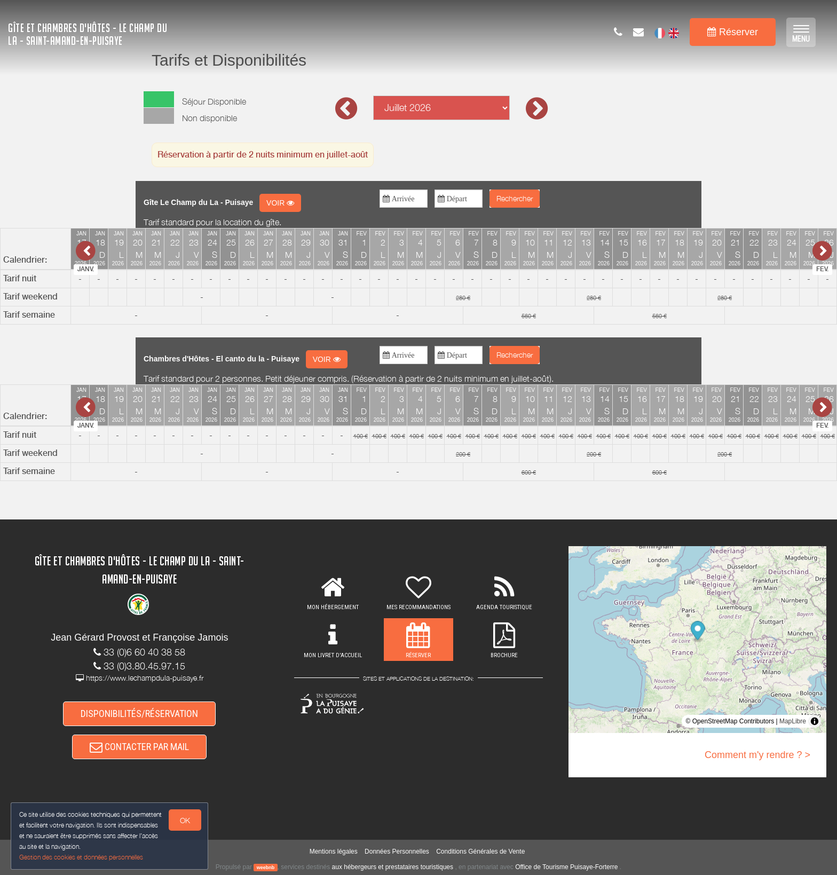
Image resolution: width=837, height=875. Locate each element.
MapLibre (792, 721)
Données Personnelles (397, 851)
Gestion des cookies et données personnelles (81, 857)
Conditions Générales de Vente (480, 851)
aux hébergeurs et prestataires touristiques (392, 867)
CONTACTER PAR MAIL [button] (139, 746)
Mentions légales (334, 851)
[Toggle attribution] (814, 721)
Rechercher (514, 198)
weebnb (266, 867)
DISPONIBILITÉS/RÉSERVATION (139, 713)
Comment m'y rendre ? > (757, 755)
